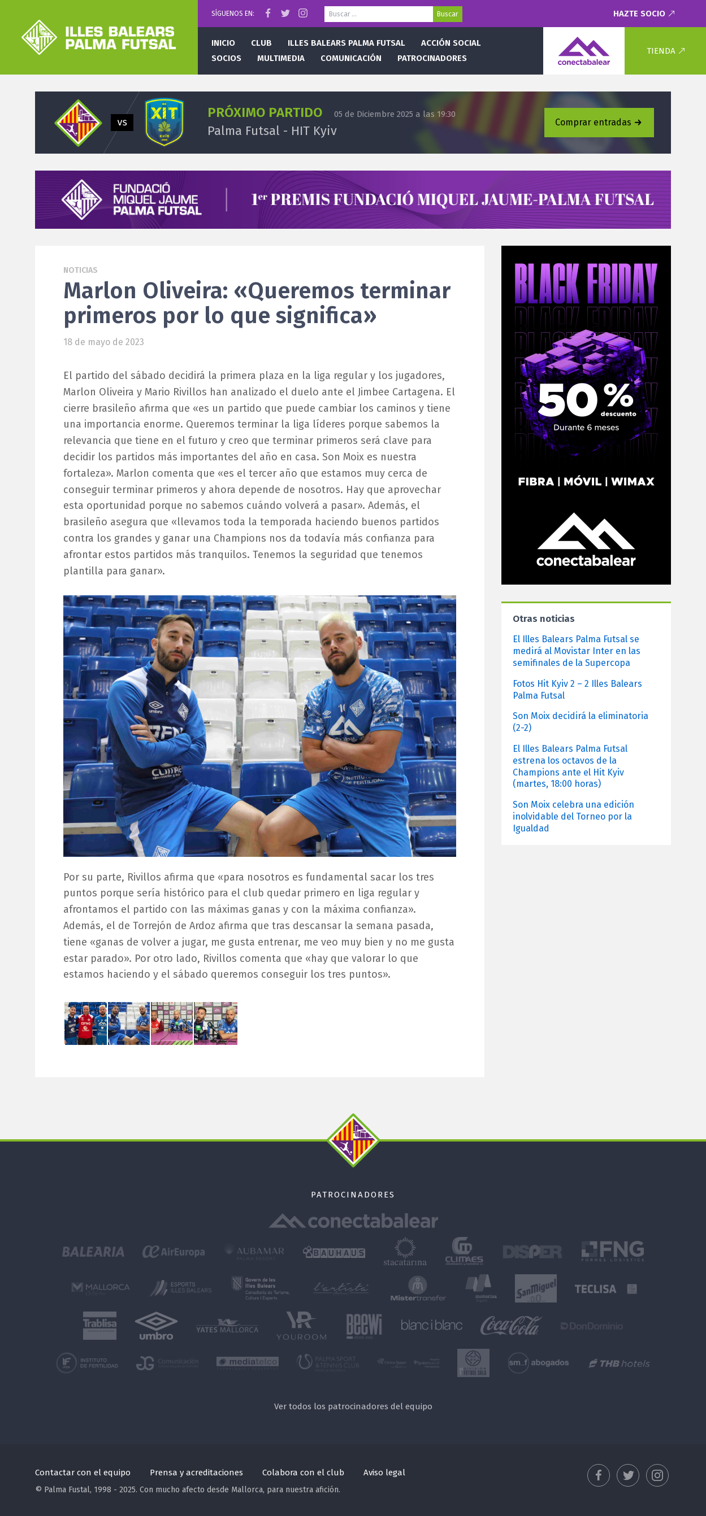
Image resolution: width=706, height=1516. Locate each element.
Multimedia (281, 58)
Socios (226, 58)
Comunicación (351, 58)
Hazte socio (639, 13)
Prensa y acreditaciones (196, 1472)
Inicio (223, 43)
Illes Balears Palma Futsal (346, 43)
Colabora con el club (303, 1472)
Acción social (451, 43)
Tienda (661, 51)
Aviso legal (384, 1472)
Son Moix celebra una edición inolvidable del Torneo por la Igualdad (573, 816)
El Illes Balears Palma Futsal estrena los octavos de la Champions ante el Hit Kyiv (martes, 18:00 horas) (570, 766)
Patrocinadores (432, 58)
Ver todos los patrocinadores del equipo (353, 1406)
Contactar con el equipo (83, 1472)
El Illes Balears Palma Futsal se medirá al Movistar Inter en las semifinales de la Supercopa (576, 651)
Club (261, 43)
